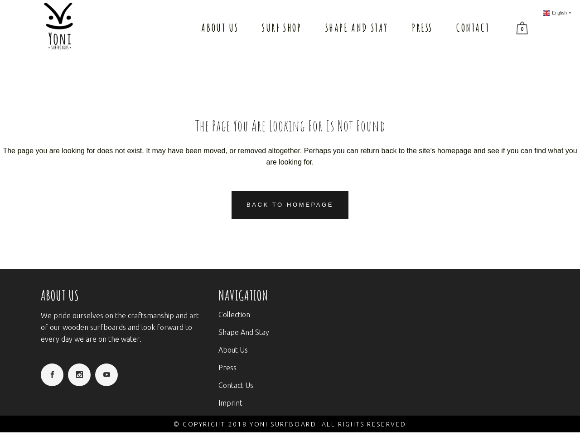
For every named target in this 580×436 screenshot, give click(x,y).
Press (227, 367)
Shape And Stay (243, 332)
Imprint (230, 403)
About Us (233, 350)
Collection (234, 314)
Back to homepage (290, 204)
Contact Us (235, 385)
